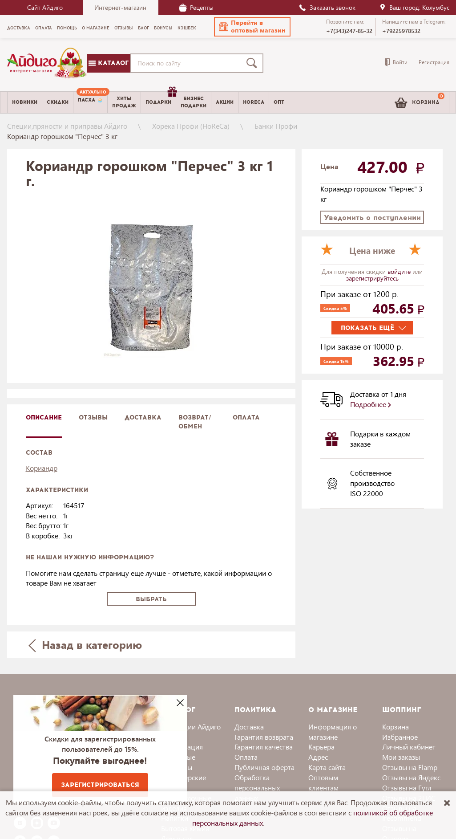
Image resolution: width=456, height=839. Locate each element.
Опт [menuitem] (279, 102)
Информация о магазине (332, 731)
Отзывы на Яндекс (411, 777)
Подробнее (370, 404)
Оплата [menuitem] (43, 28)
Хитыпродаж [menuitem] (124, 102)
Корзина (395, 726)
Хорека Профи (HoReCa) (191, 125)
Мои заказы (401, 757)
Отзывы (93, 417)
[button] (252, 27)
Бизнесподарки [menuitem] (193, 102)
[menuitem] (90, 102)
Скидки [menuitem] (58, 102)
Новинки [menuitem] (24, 102)
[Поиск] (253, 63)
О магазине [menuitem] (95, 28)
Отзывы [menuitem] (123, 28)
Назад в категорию (85, 644)
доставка (143, 417)
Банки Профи (275, 125)
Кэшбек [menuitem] (187, 28)
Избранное (400, 736)
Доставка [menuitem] (18, 28)
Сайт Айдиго (45, 7)
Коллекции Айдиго (191, 726)
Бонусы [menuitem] (163, 28)
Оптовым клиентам (323, 782)
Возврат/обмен (194, 422)
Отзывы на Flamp (409, 767)
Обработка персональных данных (257, 787)
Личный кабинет (409, 746)
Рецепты (196, 7)
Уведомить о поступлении (372, 217)
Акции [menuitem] (225, 102)
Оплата (246, 417)
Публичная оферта (264, 767)
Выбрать (151, 599)
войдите (399, 271)
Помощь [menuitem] (67, 28)
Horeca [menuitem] (253, 102)
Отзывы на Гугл (406, 787)
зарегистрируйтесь (372, 278)
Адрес (318, 757)
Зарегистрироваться (100, 785)
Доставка (249, 726)
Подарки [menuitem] (160, 99)
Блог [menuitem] (143, 28)
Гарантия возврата (263, 736)
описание (44, 417)
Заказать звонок (327, 7)
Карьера (321, 746)
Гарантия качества (263, 746)
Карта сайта (327, 767)
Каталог (109, 63)
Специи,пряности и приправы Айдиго (67, 125)
